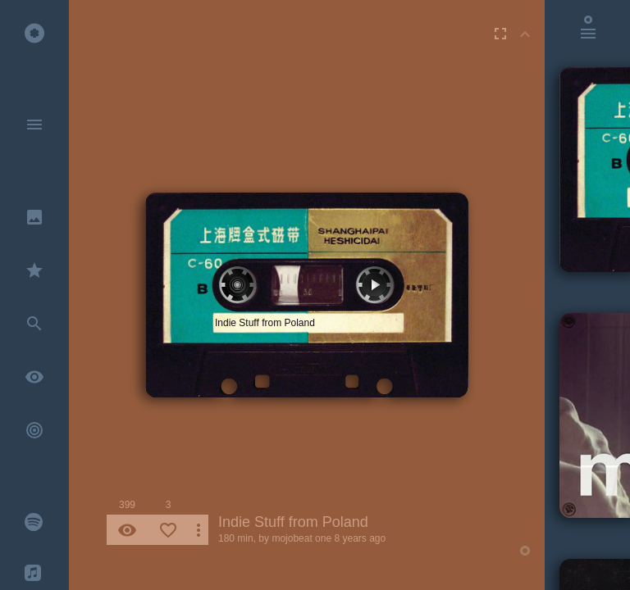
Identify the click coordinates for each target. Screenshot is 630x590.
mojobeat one (301, 538)
